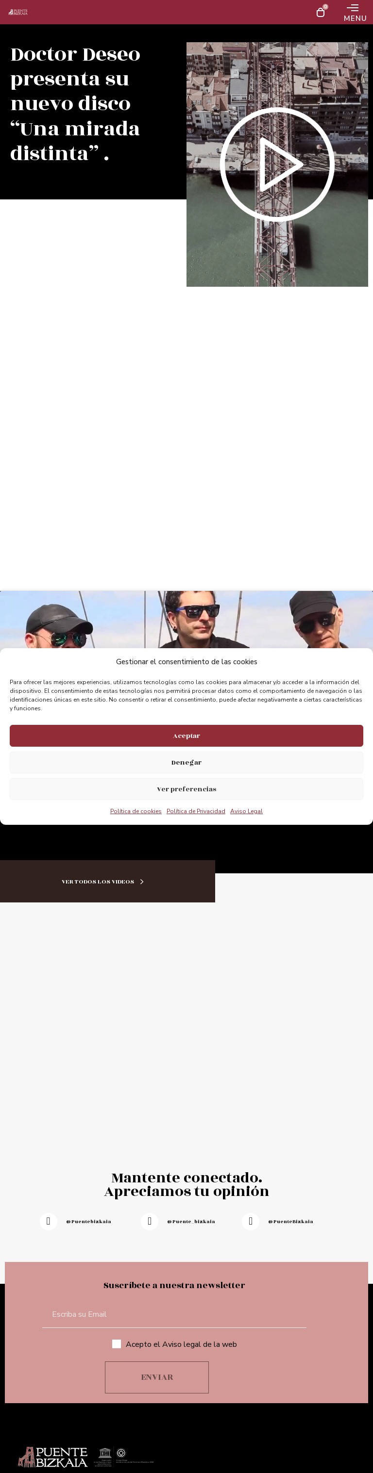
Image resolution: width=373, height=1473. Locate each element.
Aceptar (186, 736)
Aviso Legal (246, 811)
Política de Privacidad (196, 811)
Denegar (186, 762)
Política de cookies (136, 811)
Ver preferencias (186, 789)
